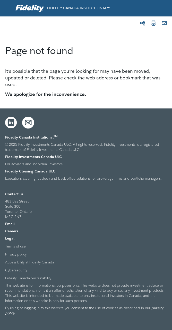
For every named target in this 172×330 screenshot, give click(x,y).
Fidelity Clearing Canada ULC (30, 171)
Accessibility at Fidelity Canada (29, 262)
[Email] (164, 23)
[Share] (142, 23)
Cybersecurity (16, 270)
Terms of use (15, 246)
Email (10, 224)
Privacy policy (16, 254)
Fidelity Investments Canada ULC (33, 156)
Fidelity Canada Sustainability (28, 278)
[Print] (153, 23)
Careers (11, 231)
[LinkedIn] (11, 123)
